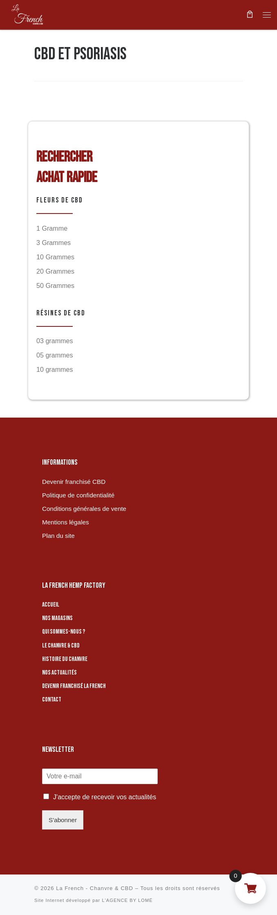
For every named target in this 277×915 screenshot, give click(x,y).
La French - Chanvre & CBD (94, 888)
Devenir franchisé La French (74, 686)
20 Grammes (55, 271)
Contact (51, 700)
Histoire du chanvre (64, 659)
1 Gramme (51, 228)
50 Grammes (55, 285)
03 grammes (54, 340)
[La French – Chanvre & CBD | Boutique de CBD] (26, 13)
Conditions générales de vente (84, 508)
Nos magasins (57, 618)
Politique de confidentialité (78, 495)
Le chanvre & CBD (61, 645)
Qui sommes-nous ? (63, 632)
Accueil (50, 605)
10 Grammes (55, 257)
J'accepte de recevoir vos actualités (104, 797)
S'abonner (63, 819)
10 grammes (54, 369)
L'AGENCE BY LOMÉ (127, 900)
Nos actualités (59, 673)
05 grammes (54, 355)
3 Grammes (53, 242)
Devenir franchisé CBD (73, 481)
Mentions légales (65, 522)
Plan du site (58, 535)
